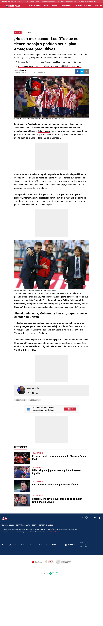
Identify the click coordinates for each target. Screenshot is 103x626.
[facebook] (82, 517)
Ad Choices (56, 545)
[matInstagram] (86, 517)
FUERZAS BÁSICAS (67, 6)
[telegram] (95, 517)
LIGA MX (46, 6)
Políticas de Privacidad (29, 545)
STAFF (18, 525)
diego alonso (20, 400)
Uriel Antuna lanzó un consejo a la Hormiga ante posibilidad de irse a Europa (49, 66)
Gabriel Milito (44, 131)
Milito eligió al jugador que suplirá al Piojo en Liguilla (56, 472)
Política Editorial (44, 545)
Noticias (28, 32)
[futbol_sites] (71, 544)
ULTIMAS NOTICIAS (34, 6)
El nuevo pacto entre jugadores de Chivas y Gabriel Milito (59, 458)
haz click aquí (56, 532)
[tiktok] (100, 517)
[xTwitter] (91, 517)
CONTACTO (26, 525)
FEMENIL (55, 6)
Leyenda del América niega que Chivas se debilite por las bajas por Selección (50, 62)
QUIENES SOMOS (8, 525)
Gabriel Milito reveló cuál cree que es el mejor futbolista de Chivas (57, 500)
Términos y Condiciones (10, 545)
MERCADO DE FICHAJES (84, 6)
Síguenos (70, 409)
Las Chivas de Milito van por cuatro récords (55, 484)
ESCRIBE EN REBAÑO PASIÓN (42, 525)
